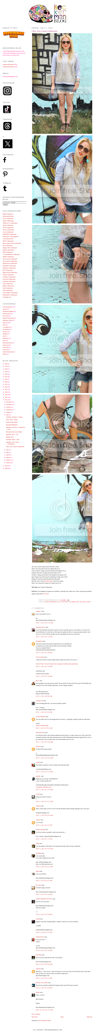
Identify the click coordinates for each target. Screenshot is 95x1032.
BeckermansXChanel (8, 216)
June (7, 449)
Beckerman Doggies (8, 311)
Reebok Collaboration (8, 250)
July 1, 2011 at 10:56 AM (44, 758)
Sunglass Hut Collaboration (10, 247)
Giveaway (5, 349)
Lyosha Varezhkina (41, 716)
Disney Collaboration (8, 221)
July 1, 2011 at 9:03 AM (44, 696)
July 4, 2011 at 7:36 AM (44, 950)
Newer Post (35, 1017)
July (7, 415)
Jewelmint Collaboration (9, 281)
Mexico (5, 354)
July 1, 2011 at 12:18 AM (44, 623)
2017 (6, 384)
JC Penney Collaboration (9, 277)
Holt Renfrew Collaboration (10, 295)
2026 (6, 364)
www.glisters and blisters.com (43, 787)
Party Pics (5, 322)
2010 (6, 466)
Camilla (38, 919)
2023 (6, 371)
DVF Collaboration (8, 270)
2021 (6, 376)
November (9, 404)
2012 (6, 397)
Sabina (37, 843)
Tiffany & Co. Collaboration (10, 223)
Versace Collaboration (8, 230)
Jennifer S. (38, 611)
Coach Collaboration (8, 218)
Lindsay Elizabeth (40, 829)
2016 (6, 387)
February (8, 460)
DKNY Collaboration (8, 241)
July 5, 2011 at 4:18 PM (44, 988)
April (7, 455)
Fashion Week (6, 313)
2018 (6, 382)
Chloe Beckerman (50, 601)
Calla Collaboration (8, 283)
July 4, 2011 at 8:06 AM (44, 964)
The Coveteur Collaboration (10, 261)
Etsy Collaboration (7, 245)
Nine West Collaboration (9, 279)
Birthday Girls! (10, 437)
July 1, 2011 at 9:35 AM (44, 712)
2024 (6, 369)
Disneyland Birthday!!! (12, 425)
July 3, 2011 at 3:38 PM (44, 914)
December (9, 402)
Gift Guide (5, 347)
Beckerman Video (7, 320)
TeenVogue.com (7, 297)
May (7, 452)
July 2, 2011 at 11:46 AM (44, 848)
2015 (6, 389)
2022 (6, 374)
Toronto (5, 309)
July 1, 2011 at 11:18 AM (44, 771)
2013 (6, 394)
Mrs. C (37, 680)
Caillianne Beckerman (8, 66)
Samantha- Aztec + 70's (12, 434)
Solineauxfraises (40, 937)
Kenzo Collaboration (8, 227)
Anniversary (6, 345)
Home (62, 1017)
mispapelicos (39, 641)
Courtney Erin (39, 700)
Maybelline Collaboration (9, 265)
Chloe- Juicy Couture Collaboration (44, 31)
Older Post (89, 1017)
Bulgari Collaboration (8, 286)
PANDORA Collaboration (9, 234)
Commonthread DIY (8, 238)
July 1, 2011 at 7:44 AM (44, 676)
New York (5, 316)
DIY (4, 325)
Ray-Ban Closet (85, 601)
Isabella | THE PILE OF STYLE (44, 899)
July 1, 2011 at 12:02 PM (44, 815)
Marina (38, 871)
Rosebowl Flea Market (12, 422)
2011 (6, 399)
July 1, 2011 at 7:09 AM (44, 652)
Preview (5, 331)
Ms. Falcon (39, 885)
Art (3, 336)
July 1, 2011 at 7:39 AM (44, 666)
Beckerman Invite (7, 343)
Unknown (38, 746)
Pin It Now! (46, 594)
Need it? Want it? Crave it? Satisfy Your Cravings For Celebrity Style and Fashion (57, 664)
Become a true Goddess (42, 982)
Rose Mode (39, 955)
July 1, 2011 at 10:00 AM (44, 742)
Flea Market (6, 329)
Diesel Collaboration (8, 225)
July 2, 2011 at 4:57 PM (44, 880)
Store (4, 340)
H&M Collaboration (8, 214)
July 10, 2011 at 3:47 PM (44, 1010)
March (8, 457)
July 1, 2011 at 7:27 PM (44, 839)
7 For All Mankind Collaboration (11, 254)
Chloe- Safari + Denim (12, 419)
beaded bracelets (49, 581)
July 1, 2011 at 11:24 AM (44, 789)
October (8, 407)
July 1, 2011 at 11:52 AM (44, 801)
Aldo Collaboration (8, 290)
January (8, 462)
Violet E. (38, 820)
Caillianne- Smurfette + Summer (14, 417)
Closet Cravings (40, 657)
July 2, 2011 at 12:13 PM (44, 866)
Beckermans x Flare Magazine (10, 236)
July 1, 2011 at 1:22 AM (44, 636)
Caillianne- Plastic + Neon (13, 439)
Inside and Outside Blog (42, 725)
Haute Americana (40, 732)
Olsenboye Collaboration (9, 268)
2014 (6, 392)
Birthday (5, 334)
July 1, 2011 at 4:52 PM (44, 825)
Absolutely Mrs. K (40, 627)
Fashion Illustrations (8, 352)
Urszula (38, 794)
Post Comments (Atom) (45, 1020)
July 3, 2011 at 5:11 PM (44, 932)
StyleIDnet (38, 853)
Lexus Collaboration (8, 232)
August (8, 412)
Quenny (38, 992)
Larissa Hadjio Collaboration (10, 292)
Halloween (5, 338)
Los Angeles (6, 327)
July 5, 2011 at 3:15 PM (44, 978)
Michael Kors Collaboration (10, 263)
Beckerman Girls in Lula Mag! (14, 432)
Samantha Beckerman (8, 64)
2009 (6, 468)
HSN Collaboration (8, 252)
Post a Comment (36, 1014)
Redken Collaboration (8, 256)
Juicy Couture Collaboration (68, 601)
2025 (6, 366)
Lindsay (38, 762)
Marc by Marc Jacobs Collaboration (12, 243)
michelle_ (38, 776)
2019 (6, 379)
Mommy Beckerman (8, 318)
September (9, 409)
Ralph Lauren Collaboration (10, 272)
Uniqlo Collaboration (8, 274)
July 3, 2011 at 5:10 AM (44, 894)
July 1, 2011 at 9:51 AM (44, 728)
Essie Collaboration (8, 288)
